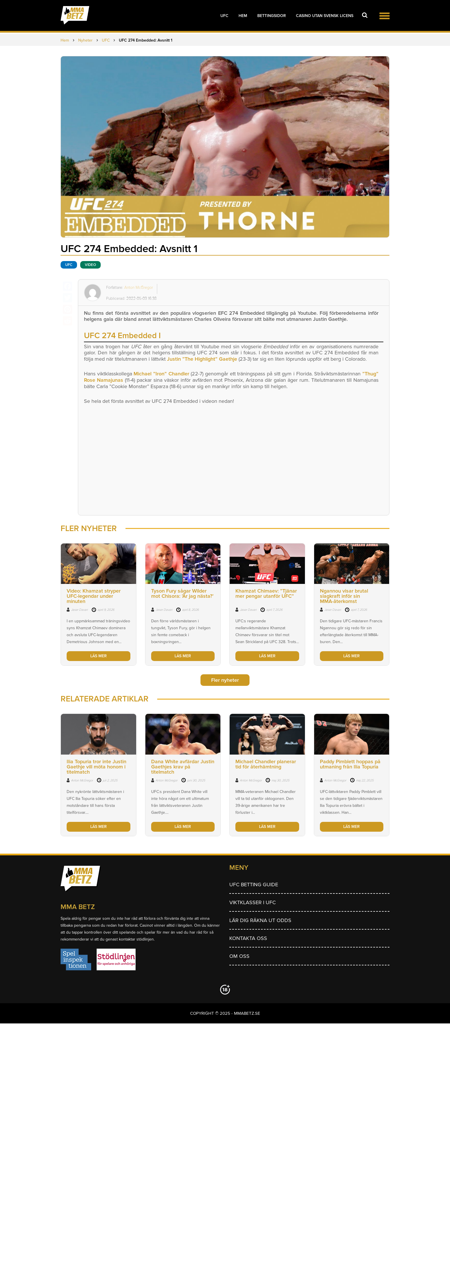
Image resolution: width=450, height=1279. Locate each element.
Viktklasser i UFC (252, 902)
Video (90, 264)
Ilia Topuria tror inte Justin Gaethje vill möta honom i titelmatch (96, 767)
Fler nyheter (225, 680)
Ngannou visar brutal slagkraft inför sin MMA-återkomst (344, 596)
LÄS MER (98, 656)
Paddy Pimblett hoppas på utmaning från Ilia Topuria (350, 764)
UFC (224, 15)
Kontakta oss (248, 938)
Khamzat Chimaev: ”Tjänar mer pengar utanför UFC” (266, 593)
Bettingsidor (271, 15)
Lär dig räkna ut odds (260, 920)
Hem (243, 15)
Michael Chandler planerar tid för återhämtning (265, 764)
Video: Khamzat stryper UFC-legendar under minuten (94, 596)
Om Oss (239, 956)
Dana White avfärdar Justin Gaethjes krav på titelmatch (182, 767)
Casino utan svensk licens (324, 15)
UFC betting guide (253, 884)
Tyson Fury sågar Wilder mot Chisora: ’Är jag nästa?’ (182, 593)
